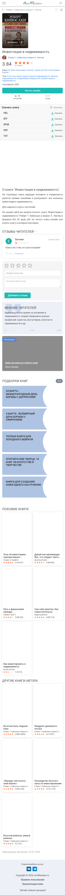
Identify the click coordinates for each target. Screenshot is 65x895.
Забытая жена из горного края (21, 362)
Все (59, 381)
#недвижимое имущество (28, 78)
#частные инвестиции (17, 76)
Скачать (58, 113)
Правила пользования (32, 879)
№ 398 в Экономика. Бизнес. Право (24, 70)
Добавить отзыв (17, 295)
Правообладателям (32, 884)
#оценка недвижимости (39, 76)
